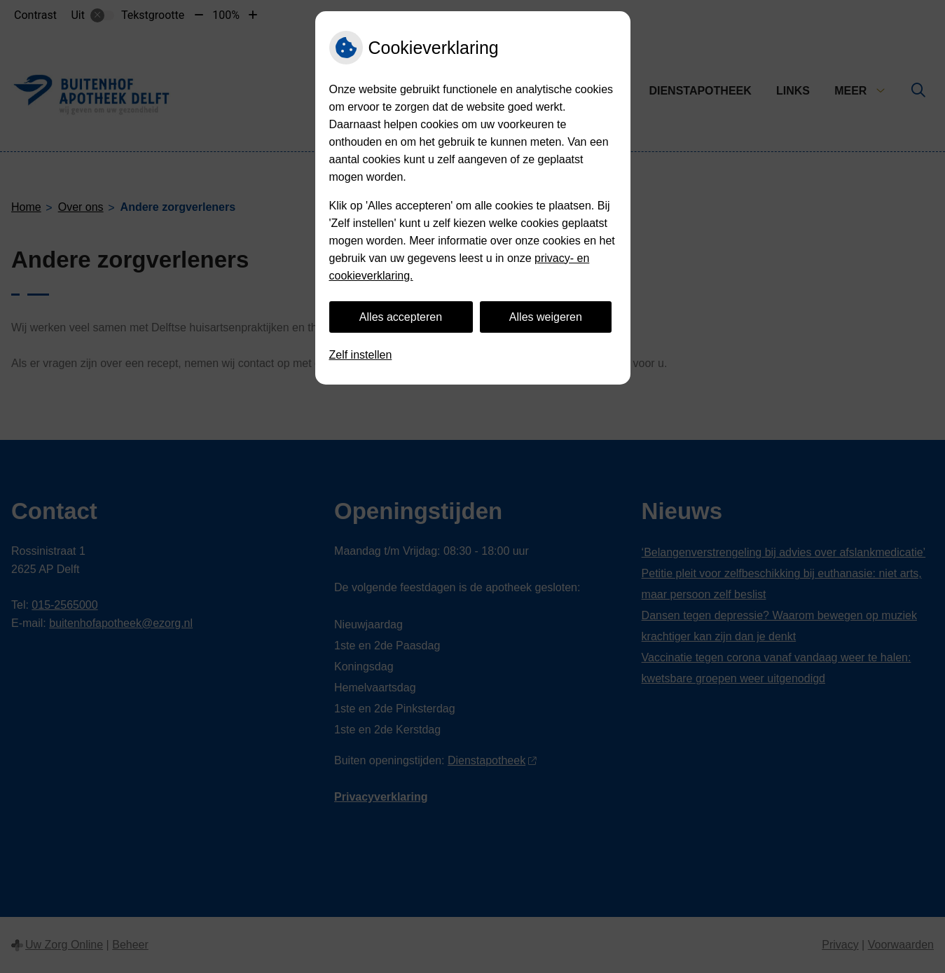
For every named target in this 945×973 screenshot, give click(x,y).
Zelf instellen (360, 355)
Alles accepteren (400, 317)
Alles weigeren (545, 317)
